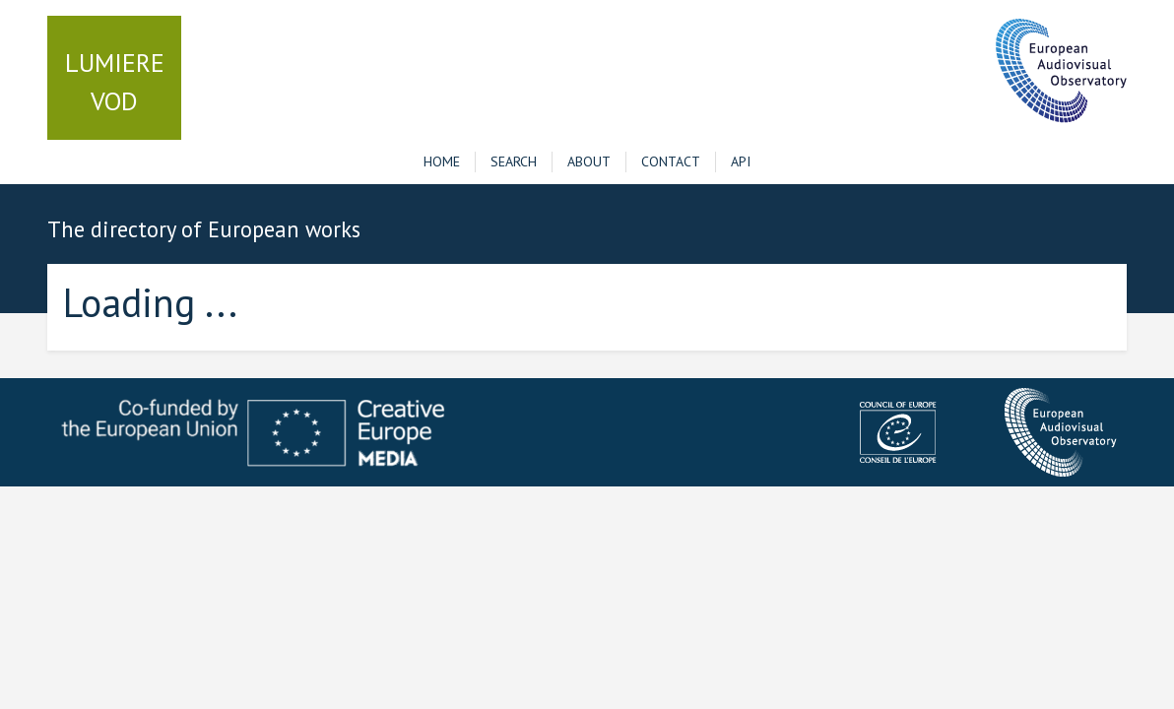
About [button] (589, 161)
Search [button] (513, 161)
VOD (114, 81)
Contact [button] (670, 161)
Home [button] (442, 161)
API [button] (740, 161)
